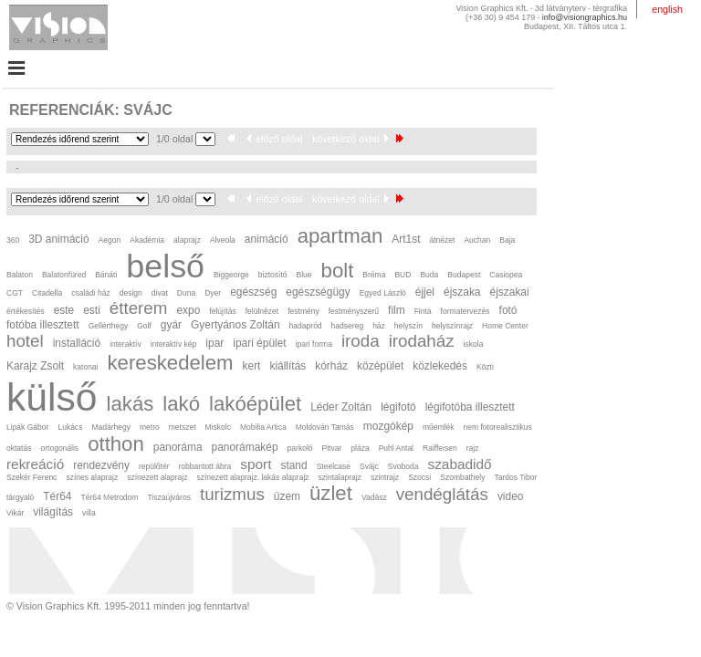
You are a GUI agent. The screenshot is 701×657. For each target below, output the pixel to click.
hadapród (305, 325)
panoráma (178, 447)
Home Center (505, 325)
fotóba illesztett (42, 324)
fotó (508, 310)
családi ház (90, 292)
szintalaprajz (340, 477)
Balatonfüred (64, 274)
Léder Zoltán (340, 407)
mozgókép (388, 426)
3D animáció (58, 239)
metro (150, 427)
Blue (304, 274)
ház (378, 325)
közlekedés (440, 366)
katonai (85, 366)
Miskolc (218, 427)
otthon (116, 444)
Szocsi (419, 477)
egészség (253, 292)
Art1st (406, 239)
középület (380, 366)
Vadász (374, 497)
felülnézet (262, 311)
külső (52, 397)
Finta (423, 311)
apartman (340, 235)
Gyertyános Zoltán (235, 324)
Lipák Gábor (27, 427)
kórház (331, 366)
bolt (337, 270)
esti (91, 310)
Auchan (477, 240)
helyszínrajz (452, 325)
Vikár (15, 512)
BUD (402, 274)
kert (252, 366)
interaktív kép (174, 344)
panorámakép (245, 447)
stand (293, 465)
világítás (53, 512)
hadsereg (347, 325)
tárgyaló (20, 497)
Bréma (373, 274)
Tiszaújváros (168, 497)
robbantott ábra (205, 466)
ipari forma (314, 344)
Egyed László (383, 292)
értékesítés (25, 311)
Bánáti (106, 274)
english (667, 9)
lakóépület (255, 403)
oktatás (18, 448)
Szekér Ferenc (31, 477)
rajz (472, 448)
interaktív (125, 344)
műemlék (439, 427)
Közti (485, 366)
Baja (507, 240)
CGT (14, 292)
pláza (359, 448)
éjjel (424, 292)
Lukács (70, 427)
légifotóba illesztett (470, 407)
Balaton (19, 274)
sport (255, 464)
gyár (171, 324)
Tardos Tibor (515, 477)
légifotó (398, 407)
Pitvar (332, 448)
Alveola (222, 240)
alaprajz (187, 240)
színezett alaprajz (157, 477)
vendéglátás (442, 494)
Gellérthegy (109, 325)
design (131, 292)
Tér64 (57, 496)
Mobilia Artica (263, 427)
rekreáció (35, 464)
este (64, 310)
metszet (182, 427)
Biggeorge (231, 274)
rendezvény (101, 465)
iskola (474, 344)
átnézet (442, 240)
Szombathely (462, 477)
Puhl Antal (396, 448)
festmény (303, 311)
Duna (186, 292)
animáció (266, 239)
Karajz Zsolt (35, 366)
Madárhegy (111, 427)
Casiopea (505, 274)
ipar (214, 343)
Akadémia (147, 240)
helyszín (408, 325)
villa (89, 512)
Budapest (463, 274)
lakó (181, 403)
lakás (130, 403)
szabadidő (459, 464)
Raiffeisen (440, 448)
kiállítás (287, 366)
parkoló (300, 448)
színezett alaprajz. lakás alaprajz (252, 477)
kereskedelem (171, 362)
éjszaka (462, 292)
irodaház (422, 340)
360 (12, 240)
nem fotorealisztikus (497, 427)
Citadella (47, 292)
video (510, 496)
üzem (287, 496)
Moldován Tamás (325, 427)
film (396, 310)
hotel (25, 340)
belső (165, 266)
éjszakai (509, 292)
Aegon (110, 240)
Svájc (369, 466)
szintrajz (385, 477)
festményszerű (354, 311)
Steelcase (333, 466)
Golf (144, 325)
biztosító (273, 274)
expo (188, 310)
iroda (360, 340)
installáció (76, 343)
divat (160, 292)
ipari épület (259, 343)
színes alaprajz (92, 477)
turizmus (232, 494)
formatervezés (465, 311)
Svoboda (403, 466)
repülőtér (154, 466)
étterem (139, 308)
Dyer (212, 292)
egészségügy (318, 292)
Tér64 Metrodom (109, 497)
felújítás (222, 311)
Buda (429, 274)
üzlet (330, 493)
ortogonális (59, 448)
